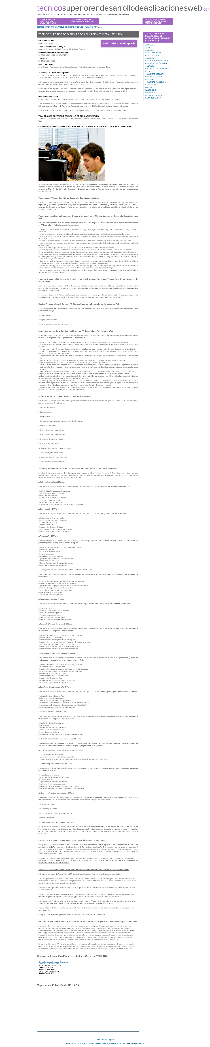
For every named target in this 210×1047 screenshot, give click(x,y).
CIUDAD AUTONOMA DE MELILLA (158, 61)
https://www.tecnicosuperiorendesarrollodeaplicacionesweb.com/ (98, 1043)
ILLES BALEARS (151, 90)
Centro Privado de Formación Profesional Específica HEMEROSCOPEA (53, 963)
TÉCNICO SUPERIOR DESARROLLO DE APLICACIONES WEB (60, 27)
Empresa (111, 1040)
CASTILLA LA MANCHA (154, 53)
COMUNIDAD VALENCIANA (155, 82)
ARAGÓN (148, 48)
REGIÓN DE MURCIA (153, 98)
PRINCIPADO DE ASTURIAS (155, 95)
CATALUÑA (149, 58)
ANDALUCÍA (150, 45)
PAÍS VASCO (150, 93)
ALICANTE (89, 27)
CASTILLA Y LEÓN (152, 55)
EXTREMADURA (151, 85)
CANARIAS (149, 50)
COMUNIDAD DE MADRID (155, 74)
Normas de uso (101, 1040)
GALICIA (148, 87)
